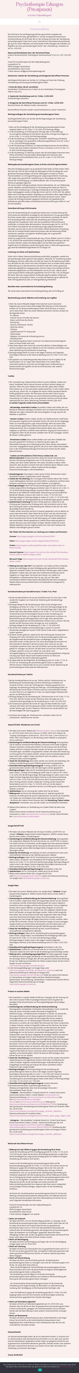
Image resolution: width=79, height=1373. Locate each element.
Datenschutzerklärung (66, 1366)
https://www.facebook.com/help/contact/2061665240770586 (32, 1104)
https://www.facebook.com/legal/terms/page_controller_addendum (35, 1111)
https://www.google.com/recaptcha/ (27, 876)
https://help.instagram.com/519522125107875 (26, 1125)
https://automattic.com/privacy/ (37, 814)
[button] (39, 22)
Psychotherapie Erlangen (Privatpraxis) (39, 9)
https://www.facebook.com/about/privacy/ (42, 1097)
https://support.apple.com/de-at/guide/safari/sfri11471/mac (37, 541)
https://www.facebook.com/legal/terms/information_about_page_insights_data (39, 1116)
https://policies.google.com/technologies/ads (26, 975)
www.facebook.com (52, 1095)
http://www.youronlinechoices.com (32, 1102)
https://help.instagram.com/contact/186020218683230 (30, 1127)
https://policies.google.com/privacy (36, 878)
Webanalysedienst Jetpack (46, 731)
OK (40, 1370)
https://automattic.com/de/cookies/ (26, 816)
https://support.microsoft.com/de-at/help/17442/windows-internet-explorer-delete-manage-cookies (39, 553)
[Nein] (76, 1368)
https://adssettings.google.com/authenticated (26, 966)
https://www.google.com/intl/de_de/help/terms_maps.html (32, 970)
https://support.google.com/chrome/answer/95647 (36, 536)
